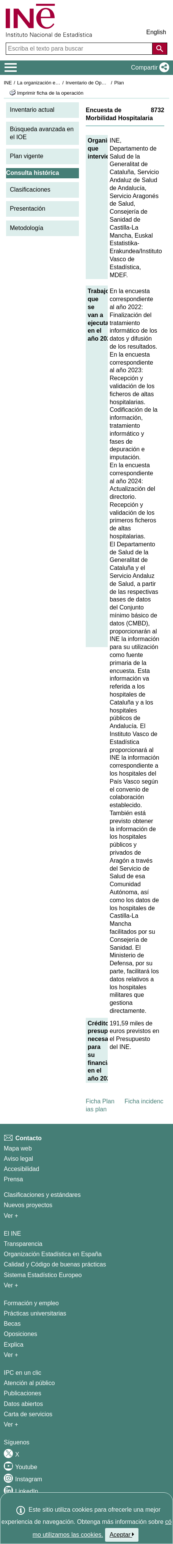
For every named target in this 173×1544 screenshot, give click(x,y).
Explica (14, 1344)
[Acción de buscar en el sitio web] (159, 49)
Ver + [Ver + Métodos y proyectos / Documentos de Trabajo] (11, 1215)
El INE (12, 1233)
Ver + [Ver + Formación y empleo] (11, 1355)
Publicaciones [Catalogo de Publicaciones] (22, 1393)
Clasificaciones (30, 189)
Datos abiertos (23, 1404)
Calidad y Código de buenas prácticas (55, 1264)
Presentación (27, 208)
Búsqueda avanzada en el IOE (42, 133)
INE (8, 83)
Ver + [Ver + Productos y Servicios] (11, 1424)
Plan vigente (26, 156)
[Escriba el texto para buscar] (80, 49)
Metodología (26, 228)
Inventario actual (32, 109)
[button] (148, 68)
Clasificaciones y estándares (42, 1195)
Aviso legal (18, 1158)
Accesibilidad (21, 1169)
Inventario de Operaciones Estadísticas (108, 83)
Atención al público (29, 1383)
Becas (12, 1323)
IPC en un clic (22, 1372)
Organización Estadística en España (53, 1254)
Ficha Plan (100, 1101)
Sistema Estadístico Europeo (43, 1275)
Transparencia (23, 1244)
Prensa (13, 1179)
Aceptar (122, 1534)
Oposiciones (20, 1334)
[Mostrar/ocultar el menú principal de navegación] (11, 68)
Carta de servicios (28, 1414)
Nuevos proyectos (28, 1205)
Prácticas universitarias (35, 1313)
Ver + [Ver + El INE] (11, 1285)
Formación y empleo (31, 1303)
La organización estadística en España (59, 83)
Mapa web (18, 1148)
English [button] (156, 32)
